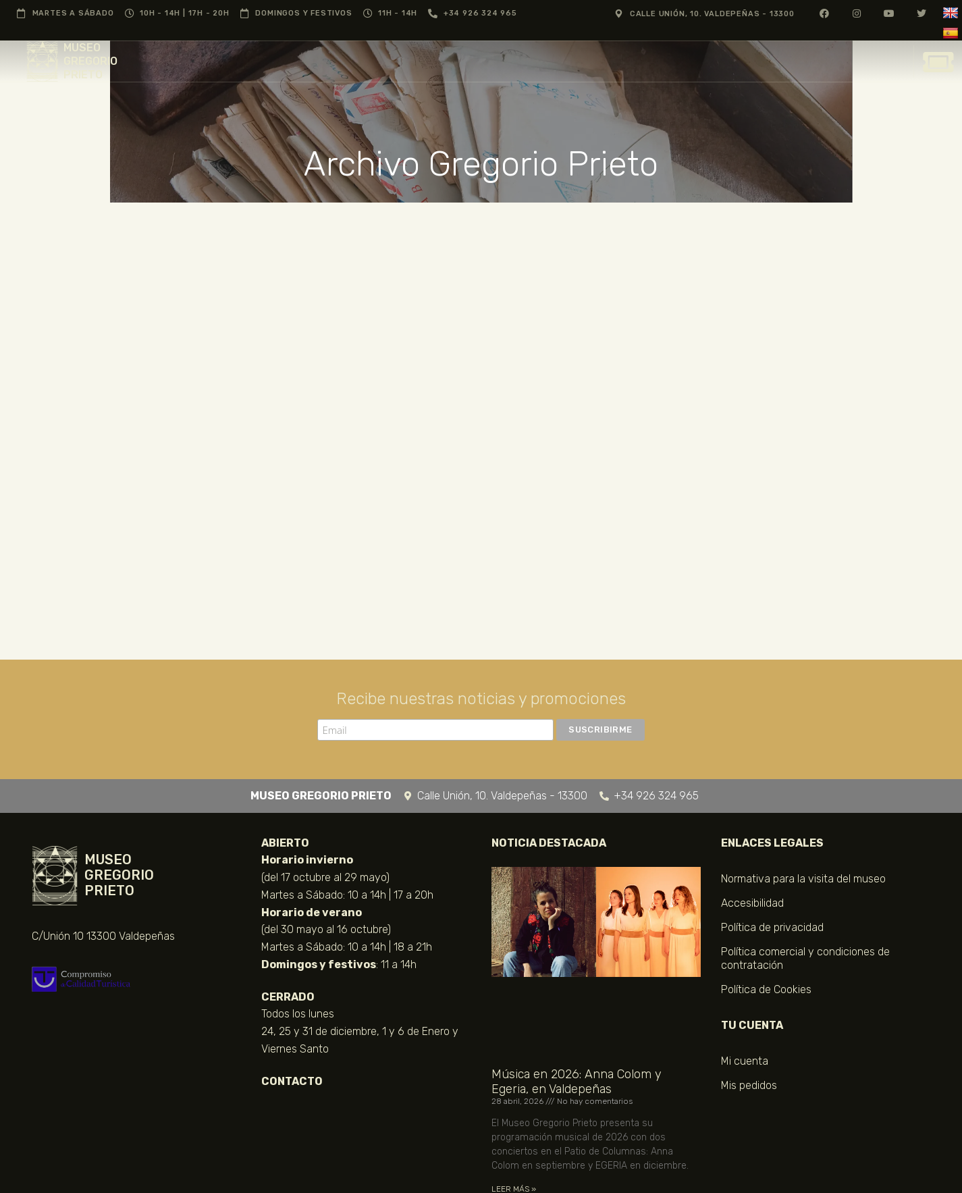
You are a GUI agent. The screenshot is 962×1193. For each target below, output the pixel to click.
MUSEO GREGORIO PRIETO (90, 61)
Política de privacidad (772, 927)
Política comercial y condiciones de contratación (805, 958)
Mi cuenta (744, 1061)
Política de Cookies (766, 989)
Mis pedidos (749, 1085)
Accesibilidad (752, 903)
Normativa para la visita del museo (803, 878)
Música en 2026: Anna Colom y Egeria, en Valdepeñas (576, 1081)
